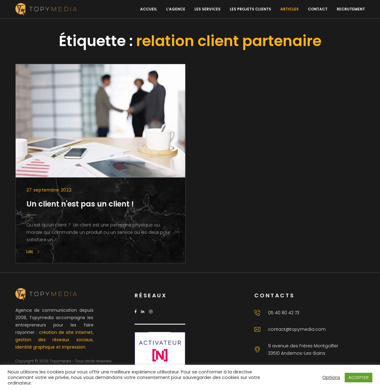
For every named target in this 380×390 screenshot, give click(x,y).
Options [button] (331, 377)
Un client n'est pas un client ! (80, 204)
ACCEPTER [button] (358, 377)
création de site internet (66, 332)
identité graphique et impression (50, 347)
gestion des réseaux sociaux (54, 340)
